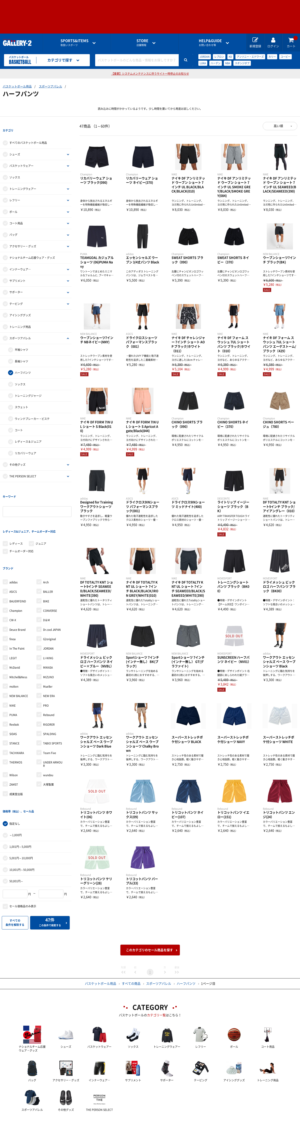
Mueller (47, 650)
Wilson (13, 738)
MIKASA (48, 631)
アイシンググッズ (20, 306)
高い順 (278, 126)
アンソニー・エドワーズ (250, 56)
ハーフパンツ (23, 363)
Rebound (48, 678)
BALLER (48, 555)
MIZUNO (48, 640)
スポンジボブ (242, 63)
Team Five (49, 716)
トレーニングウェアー (22, 179)
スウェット (21, 398)
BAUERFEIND (17, 564)
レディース (16, 516)
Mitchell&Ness (18, 640)
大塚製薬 (48, 748)
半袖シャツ (21, 340)
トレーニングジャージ (28, 386)
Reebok (14, 688)
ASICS (13, 555)
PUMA (13, 678)
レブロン (219, 56)
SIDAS (13, 697)
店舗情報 (142, 42)
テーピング (16, 294)
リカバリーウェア (25, 444)
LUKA (203, 63)
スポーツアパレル (50, 86)
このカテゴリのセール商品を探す (149, 919)
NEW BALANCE (18, 659)
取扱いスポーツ (74, 42)
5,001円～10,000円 (21, 812)
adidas (13, 545)
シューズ (14, 145)
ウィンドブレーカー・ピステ (32, 409)
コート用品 (16, 214)
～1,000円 (15, 789)
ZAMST (13, 748)
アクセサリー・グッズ (22, 237)
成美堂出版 (16, 757)
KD (230, 56)
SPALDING (49, 697)
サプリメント (17, 271)
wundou (48, 738)
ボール (13, 202)
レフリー (14, 191)
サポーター (16, 283)
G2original (49, 602)
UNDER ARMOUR (53, 727)
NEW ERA (49, 659)
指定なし (14, 778)
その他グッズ (17, 455)
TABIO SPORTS (52, 707)
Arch (46, 545)
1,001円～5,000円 (20, 801)
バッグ (13, 225)
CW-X (12, 583)
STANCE (14, 707)
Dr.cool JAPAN (52, 593)
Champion (15, 574)
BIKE (46, 564)
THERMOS (15, 726)
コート (19, 421)
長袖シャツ (21, 352)
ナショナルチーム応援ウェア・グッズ (32, 248)
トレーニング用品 (20, 317)
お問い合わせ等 (210, 42)
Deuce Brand (17, 593)
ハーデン (215, 63)
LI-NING (48, 621)
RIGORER (49, 688)
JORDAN (205, 56)
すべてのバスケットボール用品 (28, 133)
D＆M (46, 583)
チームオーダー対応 (21, 524)
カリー (272, 56)
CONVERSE (50, 574)
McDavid (14, 631)
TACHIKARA (16, 716)
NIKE (12, 669)
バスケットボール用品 (17, 86)
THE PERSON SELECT (22, 467)
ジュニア (41, 516)
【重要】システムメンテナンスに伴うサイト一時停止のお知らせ (150, 73)
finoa (12, 602)
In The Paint (17, 612)
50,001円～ (16, 835)
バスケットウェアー (21, 156)
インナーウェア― (20, 260)
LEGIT (13, 621)
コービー (285, 56)
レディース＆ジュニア (28, 432)
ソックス (14, 168)
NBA (227, 63)
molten (13, 650)
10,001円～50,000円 (21, 824)
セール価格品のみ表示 (22, 860)
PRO (46, 669)
